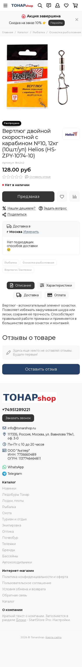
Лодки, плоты (13, 501)
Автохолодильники (17, 562)
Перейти (57, 22)
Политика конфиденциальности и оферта (35, 577)
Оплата (56, 295)
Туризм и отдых (14, 519)
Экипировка (11, 525)
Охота (7, 513)
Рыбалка (39, 32)
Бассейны (10, 556)
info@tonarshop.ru (22, 428)
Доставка (27, 295)
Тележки (9, 544)
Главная (7, 32)
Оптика (8, 532)
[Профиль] (57, 5)
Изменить (31, 232)
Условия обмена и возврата (24, 589)
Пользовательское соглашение (26, 583)
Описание (20, 285)
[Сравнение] (74, 196)
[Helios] (71, 134)
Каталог (22, 32)
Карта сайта (53, 637)
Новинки (9, 488)
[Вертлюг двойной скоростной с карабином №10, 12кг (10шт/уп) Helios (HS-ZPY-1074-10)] (41, 77)
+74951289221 (16, 409)
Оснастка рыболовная (65, 32)
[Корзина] (75, 5)
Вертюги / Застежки (18, 269)
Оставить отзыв (41, 369)
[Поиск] (40, 5)
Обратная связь (14, 595)
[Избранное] (66, 5)
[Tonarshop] (22, 5)
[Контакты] (48, 5)
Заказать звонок (18, 418)
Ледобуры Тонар (15, 495)
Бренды (8, 550)
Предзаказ (28, 196)
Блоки (21, 620)
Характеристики (56, 285)
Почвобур (10, 538)
